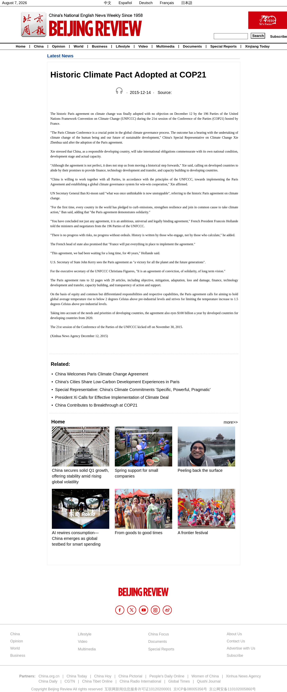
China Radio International (140, 681)
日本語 (186, 3)
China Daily (48, 681)
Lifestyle (123, 46)
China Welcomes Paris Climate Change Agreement (101, 374)
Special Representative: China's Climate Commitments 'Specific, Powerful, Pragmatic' (133, 389)
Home (20, 46)
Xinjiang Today (257, 46)
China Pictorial (130, 676)
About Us (234, 634)
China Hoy (102, 676)
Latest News (60, 55)
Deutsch (146, 3)
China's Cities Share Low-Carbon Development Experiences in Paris (117, 382)
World (78, 46)
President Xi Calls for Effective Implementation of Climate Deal (112, 397)
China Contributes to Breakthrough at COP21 (96, 405)
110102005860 (240, 689)
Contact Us (236, 641)
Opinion (58, 46)
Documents (192, 46)
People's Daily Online (166, 676)
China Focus (158, 634)
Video (143, 46)
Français (167, 3)
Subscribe (278, 37)
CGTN (70, 681)
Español (125, 3)
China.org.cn (49, 676)
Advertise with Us (241, 648)
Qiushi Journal (209, 681)
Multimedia (165, 46)
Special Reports (223, 46)
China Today (77, 676)
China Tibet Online (97, 681)
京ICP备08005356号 (190, 689)
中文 (107, 3)
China (38, 46)
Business (99, 46)
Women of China (205, 676)
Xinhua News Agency (243, 676)
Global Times (179, 681)
